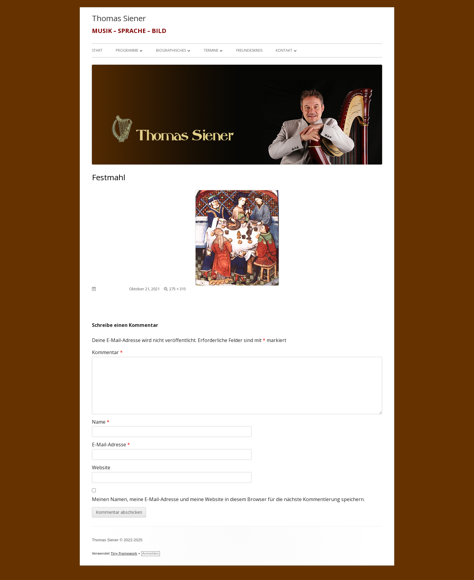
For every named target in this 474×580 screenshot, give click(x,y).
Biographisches (171, 50)
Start (97, 50)
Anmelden (150, 554)
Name (100, 422)
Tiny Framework (124, 554)
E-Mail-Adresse (111, 444)
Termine (211, 50)
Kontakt (284, 50)
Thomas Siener (119, 18)
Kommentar (107, 352)
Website (101, 467)
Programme (127, 50)
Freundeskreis (249, 50)
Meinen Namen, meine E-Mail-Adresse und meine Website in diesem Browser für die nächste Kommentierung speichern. (228, 499)
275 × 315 (177, 289)
